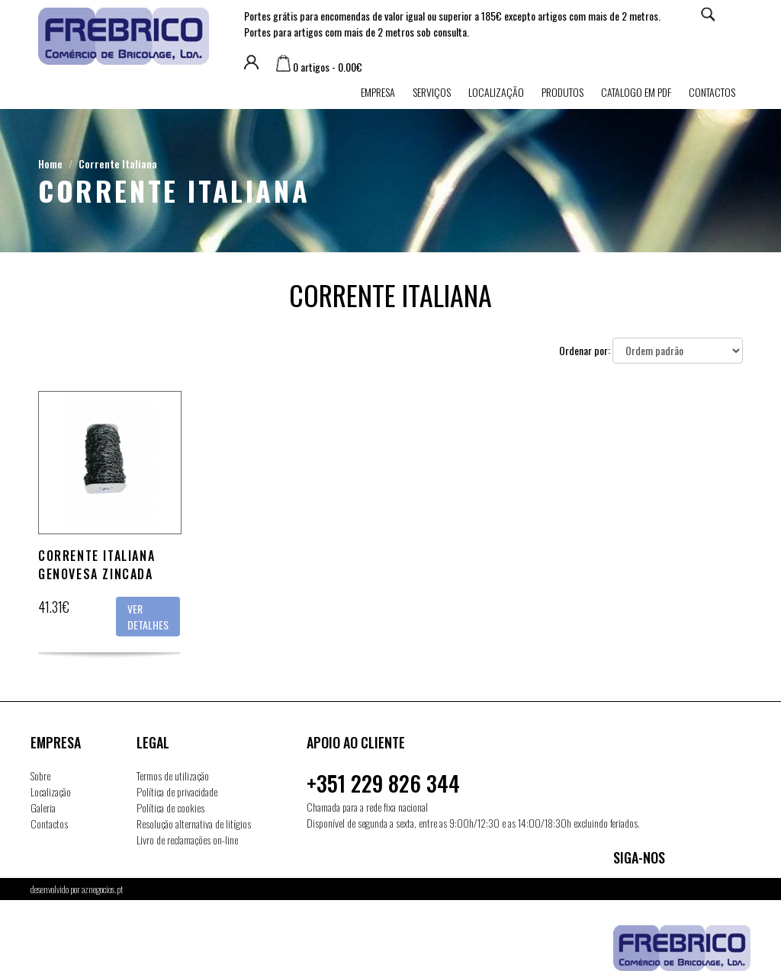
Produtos (562, 92)
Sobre (40, 775)
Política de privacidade (177, 791)
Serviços (432, 92)
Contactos (712, 92)
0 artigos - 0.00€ (319, 67)
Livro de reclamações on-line (187, 839)
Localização (496, 92)
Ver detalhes (148, 617)
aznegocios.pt (102, 889)
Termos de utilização (173, 775)
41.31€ (53, 607)
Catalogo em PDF (636, 92)
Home (50, 163)
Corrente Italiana (118, 163)
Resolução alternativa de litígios (194, 823)
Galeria (43, 807)
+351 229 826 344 (383, 783)
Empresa (378, 92)
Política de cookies (170, 807)
